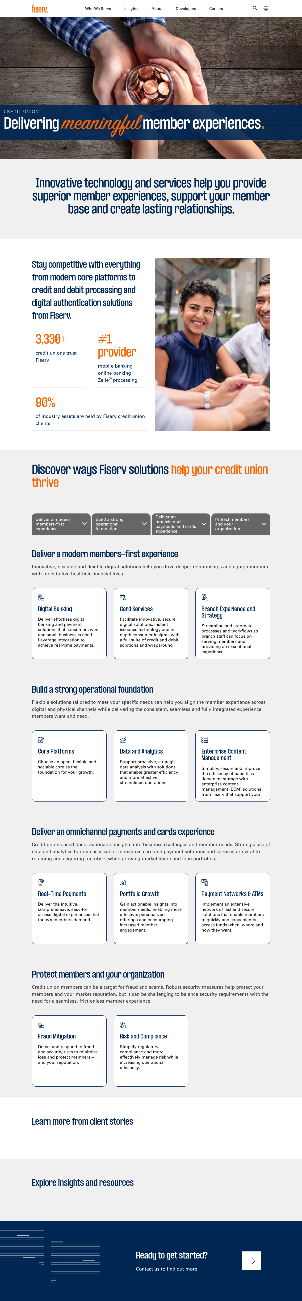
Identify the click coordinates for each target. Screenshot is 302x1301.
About (157, 8)
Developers (186, 8)
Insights (131, 8)
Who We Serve (98, 8)
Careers (216, 8)
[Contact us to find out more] (251, 1260)
